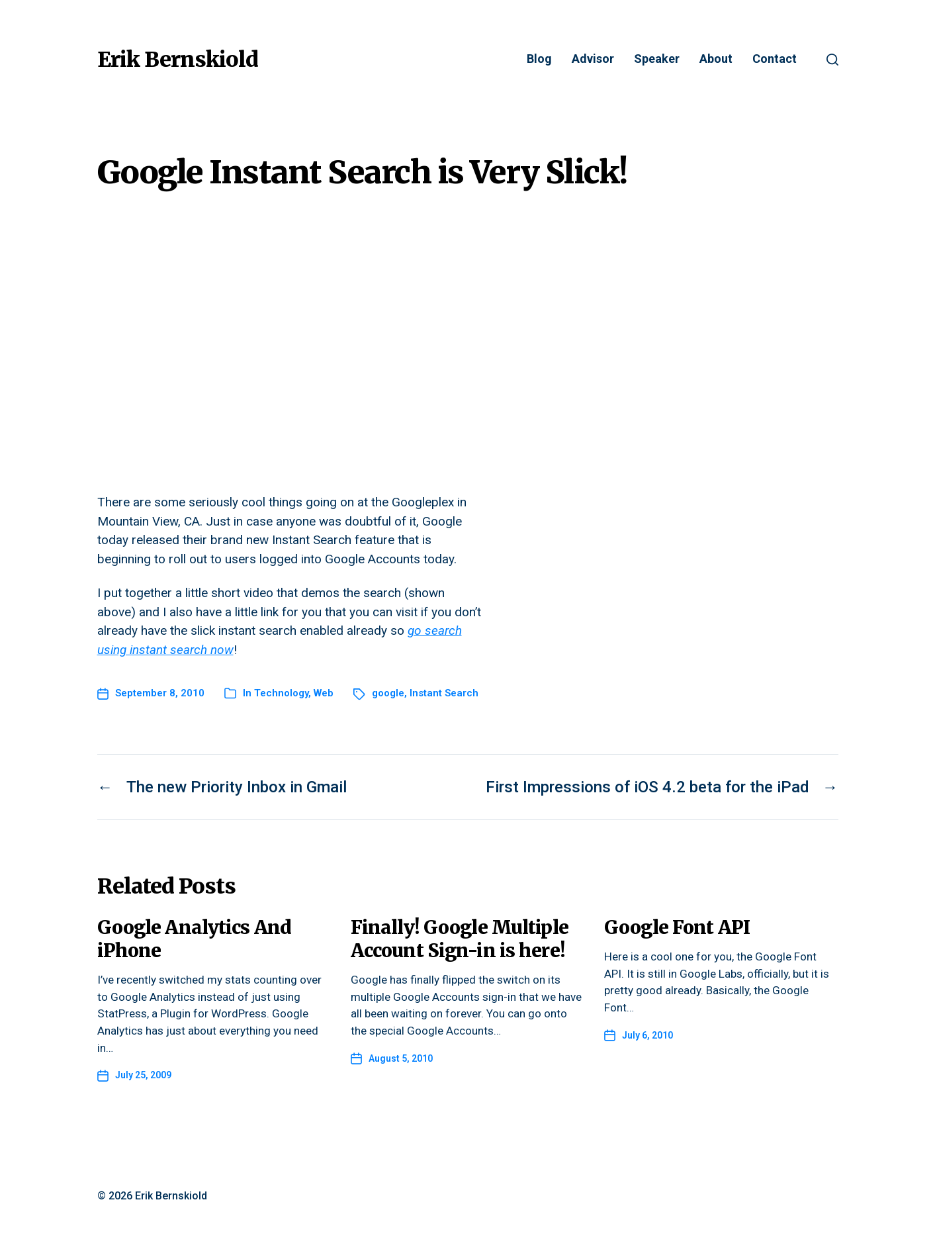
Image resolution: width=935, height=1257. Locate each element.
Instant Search (444, 693)
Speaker (657, 59)
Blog (539, 59)
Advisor (593, 59)
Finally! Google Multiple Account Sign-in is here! (459, 938)
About (716, 59)
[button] (832, 59)
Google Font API (677, 927)
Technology (281, 693)
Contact (774, 59)
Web (324, 693)
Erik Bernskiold (177, 59)
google (388, 693)
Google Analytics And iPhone (194, 938)
